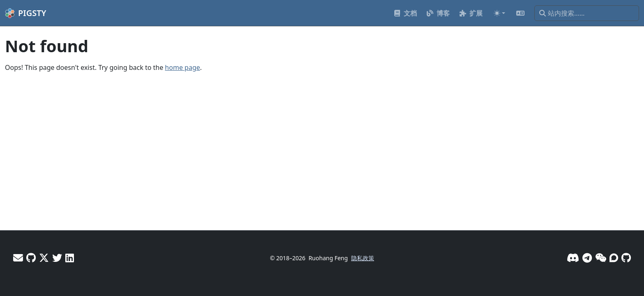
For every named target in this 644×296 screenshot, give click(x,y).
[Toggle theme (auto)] (499, 13)
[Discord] (573, 257)
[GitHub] (626, 257)
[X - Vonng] (44, 257)
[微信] (600, 257)
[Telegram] (587, 257)
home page (182, 67)
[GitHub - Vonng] (31, 257)
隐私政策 (362, 258)
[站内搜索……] (586, 13)
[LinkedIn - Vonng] (69, 257)
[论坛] (614, 257)
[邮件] (18, 257)
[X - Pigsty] (57, 257)
